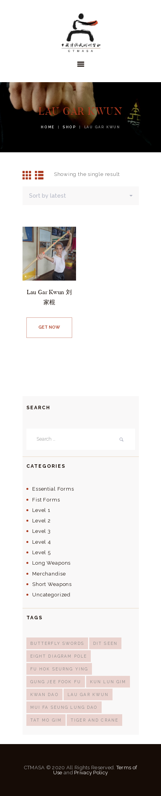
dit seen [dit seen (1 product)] (105, 643)
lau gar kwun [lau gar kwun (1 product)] (88, 694)
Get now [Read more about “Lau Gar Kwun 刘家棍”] (49, 327)
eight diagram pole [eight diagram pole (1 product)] (58, 656)
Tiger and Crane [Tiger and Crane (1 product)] (94, 720)
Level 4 (41, 542)
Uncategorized (51, 595)
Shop (69, 127)
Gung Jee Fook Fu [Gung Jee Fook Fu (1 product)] (55, 681)
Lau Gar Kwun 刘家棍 (49, 296)
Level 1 (41, 510)
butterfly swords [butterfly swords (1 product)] (57, 643)
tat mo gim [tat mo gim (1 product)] (46, 720)
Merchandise (49, 574)
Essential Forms (53, 489)
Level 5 (41, 552)
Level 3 (41, 531)
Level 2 (41, 521)
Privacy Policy (91, 772)
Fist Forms (46, 500)
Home (48, 127)
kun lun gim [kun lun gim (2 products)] (108, 681)
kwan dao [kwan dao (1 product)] (44, 694)
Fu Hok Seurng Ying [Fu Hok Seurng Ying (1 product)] (59, 669)
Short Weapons (52, 584)
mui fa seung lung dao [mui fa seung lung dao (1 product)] (64, 707)
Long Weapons (51, 563)
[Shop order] (81, 195)
